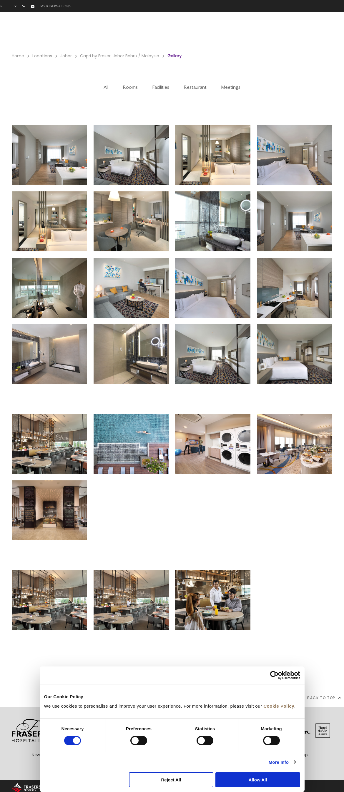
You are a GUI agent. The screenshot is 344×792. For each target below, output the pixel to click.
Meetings (230, 87)
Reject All (171, 779)
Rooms (213, 32)
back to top (324, 698)
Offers (265, 32)
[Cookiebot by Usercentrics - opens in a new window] (274, 675)
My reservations (55, 6)
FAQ (304, 32)
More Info (279, 762)
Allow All (258, 779)
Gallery (286, 32)
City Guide (326, 32)
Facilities (239, 32)
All (106, 87)
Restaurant (195, 87)
